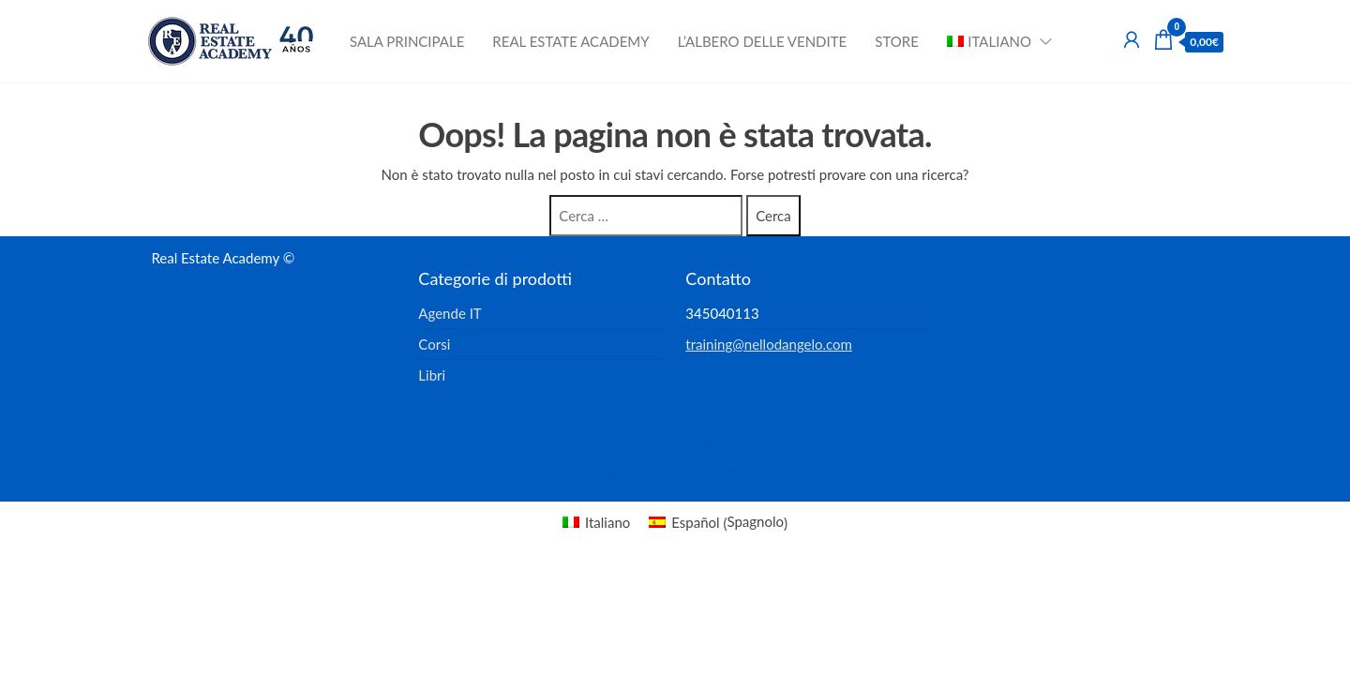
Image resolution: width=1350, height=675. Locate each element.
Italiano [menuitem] (607, 522)
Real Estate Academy (570, 41)
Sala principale (407, 41)
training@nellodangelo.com (768, 344)
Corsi (434, 344)
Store (897, 41)
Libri (431, 375)
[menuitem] (994, 41)
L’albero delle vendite (763, 41)
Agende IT (449, 313)
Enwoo (659, 471)
